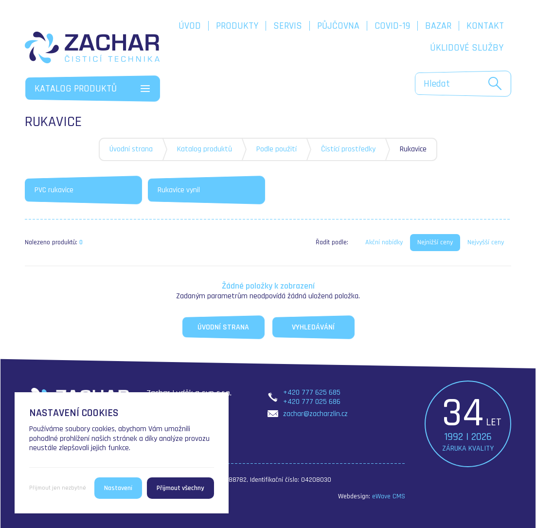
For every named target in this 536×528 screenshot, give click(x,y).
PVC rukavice (54, 190)
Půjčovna (338, 25)
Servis (287, 25)
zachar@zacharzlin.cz (315, 414)
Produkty (237, 25)
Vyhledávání (313, 327)
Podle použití (276, 149)
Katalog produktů (204, 149)
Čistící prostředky (348, 149)
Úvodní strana (131, 149)
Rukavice (413, 149)
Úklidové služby (466, 47)
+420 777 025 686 (311, 402)
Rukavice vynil (179, 190)
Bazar (438, 25)
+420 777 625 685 (311, 392)
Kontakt (485, 25)
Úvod (190, 25)
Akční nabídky (384, 242)
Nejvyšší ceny (485, 242)
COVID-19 (392, 25)
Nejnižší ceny (435, 242)
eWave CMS (388, 496)
